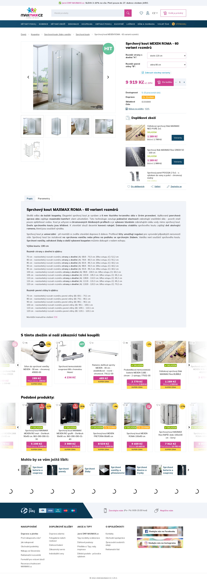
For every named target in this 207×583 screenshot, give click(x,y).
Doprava (130, 97)
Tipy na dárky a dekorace (88, 538)
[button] (28, 77)
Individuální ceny (56, 553)
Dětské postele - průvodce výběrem (89, 555)
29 (26, 405)
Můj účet (147, 13)
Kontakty (110, 534)
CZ (153, 13)
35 (127, 343)
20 (194, 343)
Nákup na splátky (136, 109)
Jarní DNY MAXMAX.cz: (73, 3)
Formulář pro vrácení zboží (33, 559)
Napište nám (166, 510)
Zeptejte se (176, 186)
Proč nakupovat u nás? (31, 538)
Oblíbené (141, 13)
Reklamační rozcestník (31, 555)
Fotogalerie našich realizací (57, 539)
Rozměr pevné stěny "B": (133, 65)
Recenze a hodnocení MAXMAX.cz (30, 565)
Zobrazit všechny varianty (157, 72)
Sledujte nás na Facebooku (162, 531)
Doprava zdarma (56, 534)
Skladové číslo (130, 103)
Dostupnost (132, 92)
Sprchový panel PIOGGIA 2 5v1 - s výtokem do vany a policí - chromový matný (164, 175)
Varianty (178, 137)
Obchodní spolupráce (115, 538)
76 (26, 343)
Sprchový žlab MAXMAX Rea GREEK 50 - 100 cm (165, 151)
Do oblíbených (137, 186)
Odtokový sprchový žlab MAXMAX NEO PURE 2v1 (163, 127)
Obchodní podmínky (30, 546)
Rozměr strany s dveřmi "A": (134, 56)
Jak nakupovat (27, 542)
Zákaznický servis (57, 549)
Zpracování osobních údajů (115, 543)
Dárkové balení (56, 545)
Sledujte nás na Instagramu (162, 543)
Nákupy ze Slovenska (30, 551)
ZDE (56, 317)
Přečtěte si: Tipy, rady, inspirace (86, 548)
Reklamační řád (112, 549)
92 (160, 343)
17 (127, 405)
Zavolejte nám (116, 510)
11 (60, 405)
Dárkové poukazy (85, 542)
